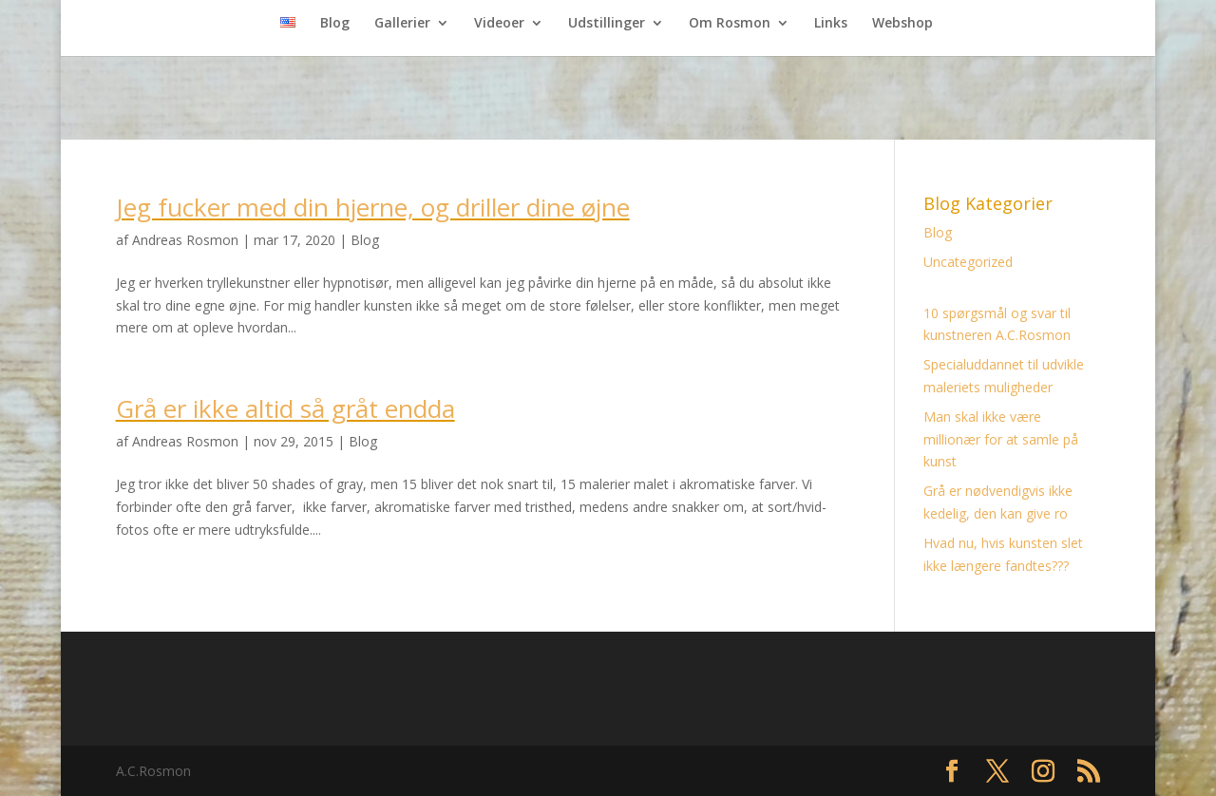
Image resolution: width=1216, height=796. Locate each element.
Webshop (902, 23)
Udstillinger (606, 23)
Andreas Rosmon (185, 240)
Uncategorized (968, 262)
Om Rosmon (729, 23)
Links (830, 23)
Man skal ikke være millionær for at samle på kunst (1000, 439)
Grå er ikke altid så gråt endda (285, 408)
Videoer (499, 23)
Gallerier (402, 23)
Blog (335, 23)
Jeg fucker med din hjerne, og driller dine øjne (373, 207)
